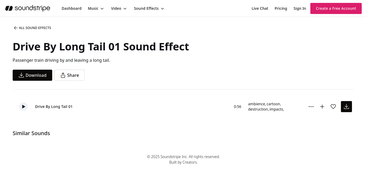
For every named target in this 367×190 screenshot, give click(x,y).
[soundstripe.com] (27, 8)
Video (116, 8)
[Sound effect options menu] (311, 106)
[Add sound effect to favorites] (333, 106)
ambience (256, 103)
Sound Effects (146, 8)
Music (93, 8)
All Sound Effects (32, 28)
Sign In (300, 8)
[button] (23, 106)
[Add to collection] (322, 106)
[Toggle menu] (101, 8)
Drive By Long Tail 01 (54, 106)
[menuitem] (72, 8)
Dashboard (71, 8)
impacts (276, 109)
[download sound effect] (346, 106)
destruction (258, 109)
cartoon (273, 103)
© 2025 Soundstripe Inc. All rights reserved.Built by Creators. (183, 159)
